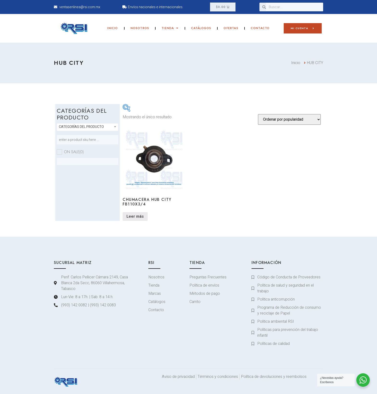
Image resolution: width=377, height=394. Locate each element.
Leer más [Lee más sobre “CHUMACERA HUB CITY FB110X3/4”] (135, 216)
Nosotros (140, 28)
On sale (74, 152)
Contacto (260, 28)
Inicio (112, 28)
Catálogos (201, 28)
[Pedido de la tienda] (289, 119)
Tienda (170, 28)
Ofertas (231, 28)
